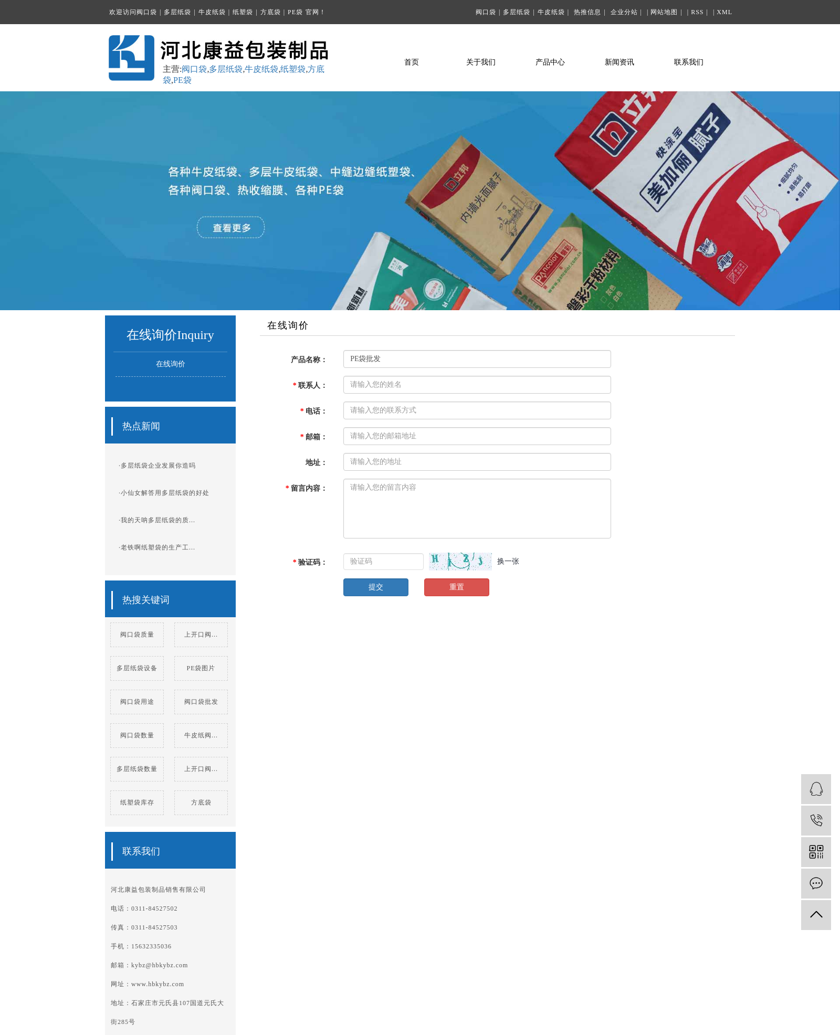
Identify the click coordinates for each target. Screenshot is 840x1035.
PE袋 (295, 12)
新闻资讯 (619, 62)
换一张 (508, 561)
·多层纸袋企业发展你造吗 (157, 465)
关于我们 (481, 62)
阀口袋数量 (137, 735)
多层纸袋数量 (137, 769)
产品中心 (550, 62)
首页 (411, 62)
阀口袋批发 (201, 701)
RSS (697, 12)
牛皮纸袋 (212, 12)
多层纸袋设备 (137, 668)
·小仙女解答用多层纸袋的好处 (164, 493)
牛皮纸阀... (201, 735)
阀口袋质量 (137, 634)
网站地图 (664, 12)
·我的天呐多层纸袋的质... (157, 520)
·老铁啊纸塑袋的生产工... (157, 547)
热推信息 (587, 12)
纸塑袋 (243, 12)
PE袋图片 (200, 668)
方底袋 (270, 12)
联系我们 (689, 62)
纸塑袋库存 (137, 802)
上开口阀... (201, 634)
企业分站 (624, 12)
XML (724, 12)
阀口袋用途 (137, 701)
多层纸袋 (177, 12)
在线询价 (170, 364)
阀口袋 (146, 12)
